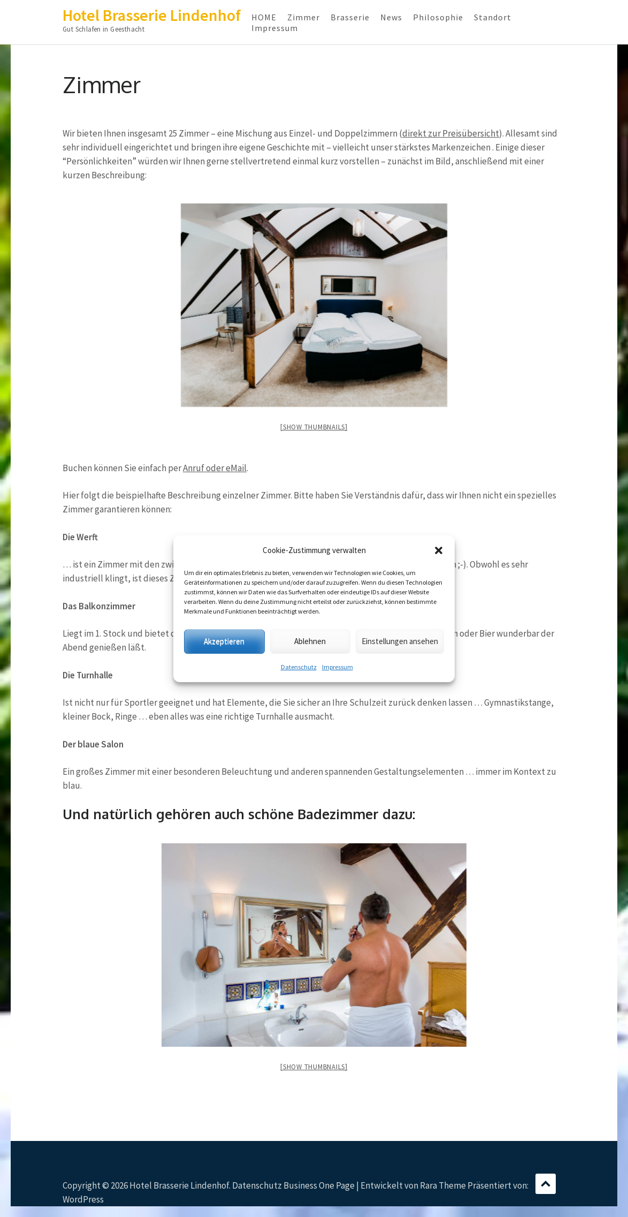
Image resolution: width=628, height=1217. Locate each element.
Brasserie (350, 17)
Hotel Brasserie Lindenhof (152, 15)
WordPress (83, 1199)
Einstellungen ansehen (400, 641)
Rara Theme (443, 1185)
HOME (264, 17)
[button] (438, 550)
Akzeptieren (224, 641)
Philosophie (438, 17)
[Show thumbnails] (314, 427)
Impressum (337, 667)
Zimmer (303, 17)
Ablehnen (310, 641)
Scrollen (545, 1184)
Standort (492, 17)
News (391, 17)
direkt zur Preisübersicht (450, 133)
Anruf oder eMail (215, 468)
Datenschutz (299, 667)
